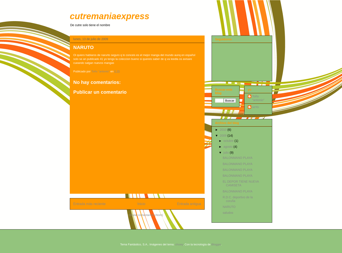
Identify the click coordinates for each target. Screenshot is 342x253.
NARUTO (229, 207)
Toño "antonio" (258, 98)
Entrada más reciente (89, 204)
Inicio (141, 204)
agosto (228, 146)
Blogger (216, 244)
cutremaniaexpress (109, 16)
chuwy (179, 244)
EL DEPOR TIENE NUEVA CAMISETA (241, 183)
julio (226, 152)
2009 (223, 135)
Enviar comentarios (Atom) (146, 215)
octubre (228, 141)
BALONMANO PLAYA (237, 158)
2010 (223, 129)
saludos (228, 212)
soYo (255, 107)
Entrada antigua (189, 204)
